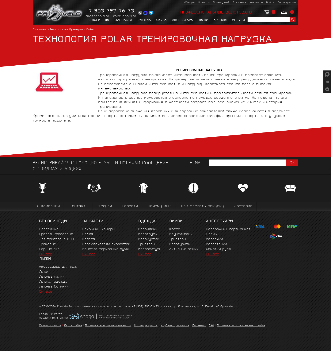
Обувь (161, 20)
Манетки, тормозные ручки (106, 249)
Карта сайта (73, 326)
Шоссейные (48, 229)
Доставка (239, 2)
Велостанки (216, 244)
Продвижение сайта (53, 318)
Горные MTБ (49, 249)
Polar (90, 30)
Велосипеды (98, 20)
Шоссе (174, 229)
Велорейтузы (149, 249)
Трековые (47, 244)
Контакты (256, 2)
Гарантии (199, 326)
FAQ (211, 326)
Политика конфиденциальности (108, 326)
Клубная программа (175, 326)
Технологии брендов (66, 30)
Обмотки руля (218, 249)
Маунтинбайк (181, 234)
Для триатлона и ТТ (57, 239)
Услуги (238, 20)
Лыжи (203, 20)
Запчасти (123, 20)
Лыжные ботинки (54, 287)
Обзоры (189, 2)
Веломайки (147, 229)
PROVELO (59, 13)
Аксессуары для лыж (58, 267)
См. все (45, 254)
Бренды (220, 20)
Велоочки (214, 239)
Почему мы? (221, 2)
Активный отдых (183, 249)
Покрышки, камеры (98, 229)
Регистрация (287, 2)
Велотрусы (147, 234)
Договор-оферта (145, 326)
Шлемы (211, 234)
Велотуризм (179, 244)
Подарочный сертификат (228, 229)
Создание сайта (50, 314)
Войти (270, 2)
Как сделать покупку (202, 206)
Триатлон (146, 244)
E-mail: (197, 163)
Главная (39, 30)
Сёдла (87, 234)
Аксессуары (182, 20)
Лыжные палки (52, 277)
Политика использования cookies (241, 326)
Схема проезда (50, 326)
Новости (204, 2)
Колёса (88, 239)
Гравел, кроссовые (56, 234)
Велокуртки (148, 239)
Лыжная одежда (53, 282)
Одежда (144, 20)
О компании (48, 206)
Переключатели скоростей (106, 244)
